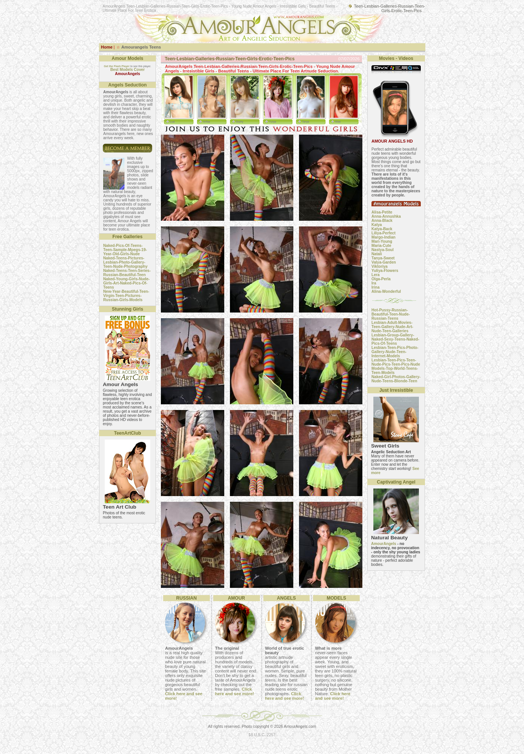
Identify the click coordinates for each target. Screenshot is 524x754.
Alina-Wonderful (386, 291)
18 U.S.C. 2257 (262, 735)
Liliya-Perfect (383, 233)
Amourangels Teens (141, 47)
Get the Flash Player (117, 66)
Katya (376, 225)
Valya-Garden (383, 262)
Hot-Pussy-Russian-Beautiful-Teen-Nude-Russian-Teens (390, 314)
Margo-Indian (383, 237)
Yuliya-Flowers (384, 271)
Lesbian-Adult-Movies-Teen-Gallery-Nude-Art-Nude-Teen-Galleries (392, 326)
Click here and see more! (234, 691)
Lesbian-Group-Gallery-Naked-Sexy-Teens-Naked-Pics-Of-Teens (395, 339)
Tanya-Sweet (383, 258)
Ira (373, 283)
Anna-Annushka (386, 216)
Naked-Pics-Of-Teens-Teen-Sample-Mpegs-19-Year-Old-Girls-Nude (125, 249)
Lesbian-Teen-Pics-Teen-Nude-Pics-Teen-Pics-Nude (395, 362)
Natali (376, 254)
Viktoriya (379, 266)
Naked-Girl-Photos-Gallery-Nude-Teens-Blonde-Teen (395, 379)
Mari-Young (381, 241)
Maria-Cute (381, 245)
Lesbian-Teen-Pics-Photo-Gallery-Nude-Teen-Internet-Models (395, 352)
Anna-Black (381, 220)
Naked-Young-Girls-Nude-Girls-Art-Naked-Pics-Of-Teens (126, 283)
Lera (375, 275)
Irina (375, 287)
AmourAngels (383, 544)
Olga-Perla (380, 279)
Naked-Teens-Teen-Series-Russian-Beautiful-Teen (127, 273)
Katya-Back (381, 229)
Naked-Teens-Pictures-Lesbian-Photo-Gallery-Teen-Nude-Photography (125, 262)
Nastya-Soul (382, 250)
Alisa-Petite (381, 212)
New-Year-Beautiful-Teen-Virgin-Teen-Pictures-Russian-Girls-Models (126, 295)
